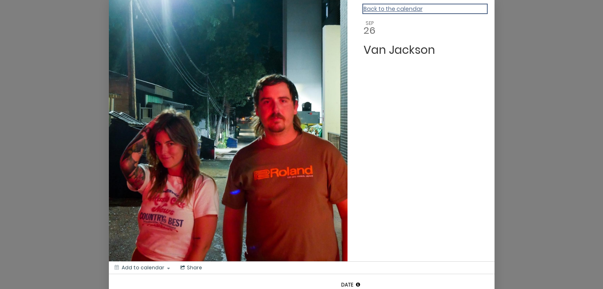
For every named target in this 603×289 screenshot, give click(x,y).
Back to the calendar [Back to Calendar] (393, 9)
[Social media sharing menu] (190, 268)
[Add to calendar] (142, 268)
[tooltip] (358, 284)
